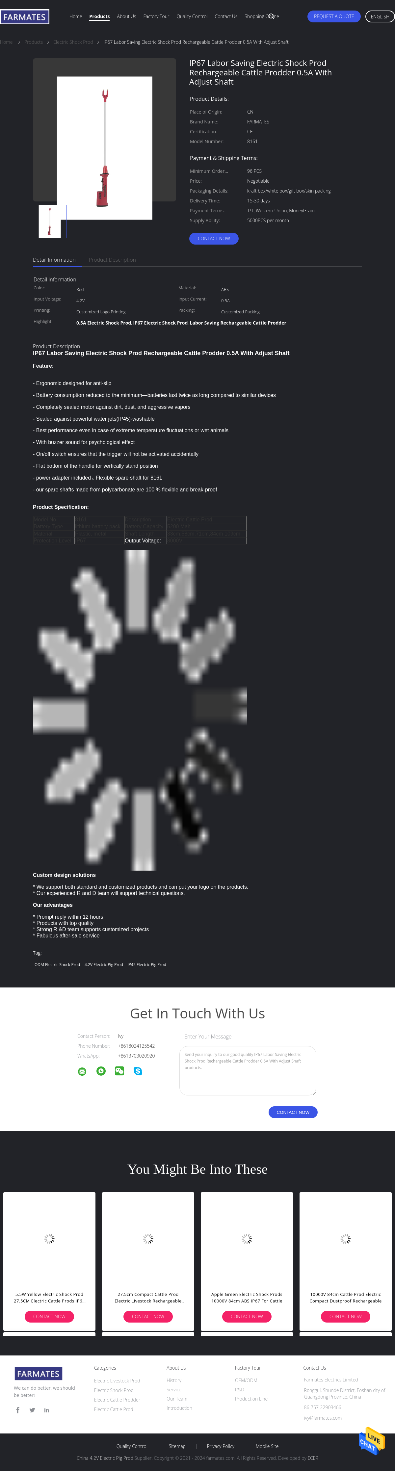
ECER (312, 1458)
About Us (126, 16)
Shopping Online (262, 16)
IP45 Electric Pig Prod (147, 964)
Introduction (179, 1408)
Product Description (112, 259)
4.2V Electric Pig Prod (104, 964)
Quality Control (191, 16)
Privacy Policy (220, 1446)
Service (174, 1389)
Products (99, 16)
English (380, 16)
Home (75, 16)
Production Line (251, 1399)
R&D (239, 1389)
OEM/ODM (246, 1380)
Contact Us (226, 16)
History (174, 1380)
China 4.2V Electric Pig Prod (105, 1458)
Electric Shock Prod (114, 1390)
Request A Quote (334, 16)
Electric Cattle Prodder (117, 1400)
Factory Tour (157, 16)
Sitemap (177, 1446)
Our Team (177, 1399)
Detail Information (54, 259)
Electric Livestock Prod (117, 1381)
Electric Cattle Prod (113, 1409)
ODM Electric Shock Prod (57, 964)
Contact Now (214, 238)
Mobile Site (267, 1446)
